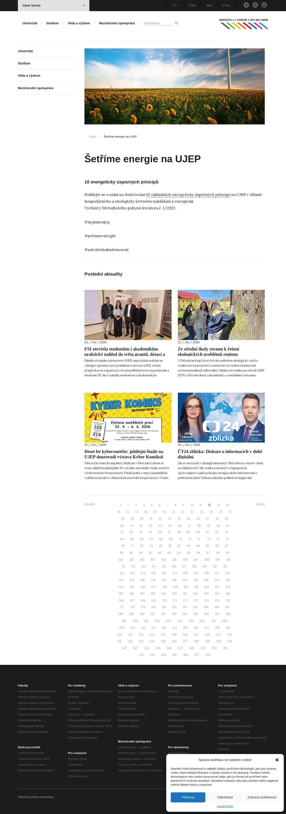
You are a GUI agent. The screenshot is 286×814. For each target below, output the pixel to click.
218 (217, 628)
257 (196, 655)
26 (220, 512)
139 (185, 580)
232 (130, 641)
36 (198, 519)
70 (180, 539)
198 (228, 614)
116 (174, 566)
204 (179, 621)
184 (195, 607)
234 (152, 641)
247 (180, 648)
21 (173, 512)
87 (226, 546)
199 (124, 621)
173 (196, 600)
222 (141, 635)
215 (185, 628)
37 (207, 519)
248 (191, 648)
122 (122, 573)
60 (198, 532)
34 (179, 519)
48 (199, 526)
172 (185, 600)
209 (121, 628)
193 (174, 614)
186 (216, 607)
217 (206, 628)
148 (164, 587)
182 (174, 607)
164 (217, 594)
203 (168, 621)
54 (141, 532)
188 (121, 614)
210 (133, 628)
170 (164, 600)
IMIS (209, 5)
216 (196, 628)
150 (186, 587)
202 (157, 621)
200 (135, 621)
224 (163, 635)
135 (143, 580)
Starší (261, 504)
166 (121, 600)
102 (142, 560)
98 (217, 553)
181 (164, 607)
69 (170, 539)
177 (122, 607)
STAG (226, 5)
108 (207, 560)
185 (206, 607)
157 (142, 594)
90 (141, 553)
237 (185, 641)
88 (121, 553)
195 (195, 614)
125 (153, 573)
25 (211, 512)
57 (169, 532)
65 (132, 539)
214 (174, 628)
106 (185, 560)
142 (217, 580)
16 (127, 512)
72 (198, 539)
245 (158, 648)
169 (153, 600)
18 (146, 512)
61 (207, 532)
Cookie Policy (225, 806)
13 (218, 505)
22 (182, 512)
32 (160, 519)
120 (215, 566)
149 (175, 587)
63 (226, 532)
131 (217, 573)
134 (132, 580)
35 (188, 519)
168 (143, 600)
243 (135, 648)
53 (131, 532)
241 (229, 641)
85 (207, 546)
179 (143, 607)
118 (194, 566)
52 (122, 532)
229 (218, 635)
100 (121, 560)
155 (121, 594)
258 (207, 655)
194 (185, 614)
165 (228, 594)
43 (150, 526)
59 (188, 532)
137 (164, 580)
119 (204, 566)
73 (208, 539)
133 (121, 580)
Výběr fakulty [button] (53, 5)
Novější (89, 504)
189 (131, 614)
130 (206, 573)
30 (141, 519)
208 (224, 621)
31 (151, 519)
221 (130, 635)
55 (150, 532)
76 (122, 546)
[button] (277, 760)
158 (153, 594)
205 (191, 621)
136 (153, 580)
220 (119, 635)
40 (122, 526)
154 (228, 587)
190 (142, 614)
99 (227, 553)
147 (153, 587)
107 (196, 560)
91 (150, 553)
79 (151, 546)
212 (153, 628)
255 (174, 655)
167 (132, 600)
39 (226, 519)
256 (185, 655)
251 (225, 648)
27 (230, 512)
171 (175, 600)
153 (217, 587)
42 (141, 526)
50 (218, 526)
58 (179, 532)
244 (146, 648)
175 (217, 600)
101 (132, 560)
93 (169, 553)
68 (161, 539)
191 (153, 614)
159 (163, 594)
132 (227, 573)
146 (143, 587)
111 (123, 566)
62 (217, 532)
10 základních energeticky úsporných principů (188, 194)
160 (174, 594)
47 (189, 526)
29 (132, 519)
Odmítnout (225, 797)
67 (151, 539)
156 (132, 594)
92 (159, 553)
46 (179, 526)
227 (196, 635)
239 (207, 641)
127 (175, 573)
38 (217, 519)
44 (160, 526)
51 (227, 526)
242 (124, 648)
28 (122, 519)
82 (179, 546)
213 (164, 628)
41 (131, 526)
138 (174, 580)
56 (160, 532)
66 (141, 539)
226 (185, 635)
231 (119, 641)
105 (174, 560)
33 (169, 519)
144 (121, 587)
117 (184, 566)
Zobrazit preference (261, 797)
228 (207, 635)
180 (153, 607)
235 (163, 641)
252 (141, 655)
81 (170, 546)
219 (227, 628)
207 (213, 621)
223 (152, 635)
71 (189, 539)
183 (185, 607)
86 (217, 546)
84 (198, 546)
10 (192, 505)
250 (214, 648)
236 (174, 641)
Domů (93, 136)
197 (217, 614)
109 (217, 560)
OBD (192, 5)
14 (227, 505)
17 (137, 512)
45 (170, 526)
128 (185, 573)
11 (201, 505)
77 (132, 546)
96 (198, 553)
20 (164, 512)
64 (122, 539)
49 (208, 526)
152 (207, 587)
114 (154, 566)
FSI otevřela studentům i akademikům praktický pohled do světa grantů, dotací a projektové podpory (124, 354)
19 (155, 512)
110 (228, 560)
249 (203, 648)
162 (195, 594)
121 (225, 566)
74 (217, 539)
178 (132, 607)
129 (196, 573)
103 (153, 560)
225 (174, 635)
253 (152, 655)
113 (143, 566)
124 (143, 573)
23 (192, 512)
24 (201, 512)
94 (179, 553)
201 (146, 621)
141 (206, 580)
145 (132, 587)
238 (196, 641)
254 (163, 655)
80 (160, 546)
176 (227, 600)
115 (164, 566)
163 (206, 594)
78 (141, 546)
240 (218, 641)
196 (206, 614)
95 (188, 553)
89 (131, 553)
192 (163, 614)
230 (229, 635)
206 (202, 621)
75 (227, 539)
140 (195, 580)
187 (227, 607)
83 (188, 546)
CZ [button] (176, 5)
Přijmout (188, 797)
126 (164, 573)
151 (196, 587)
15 (119, 512)
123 (132, 573)
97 (208, 553)
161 (185, 594)
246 (169, 648)
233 (141, 641)
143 (227, 580)
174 (206, 600)
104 (163, 560)
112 (133, 566)
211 (143, 628)
